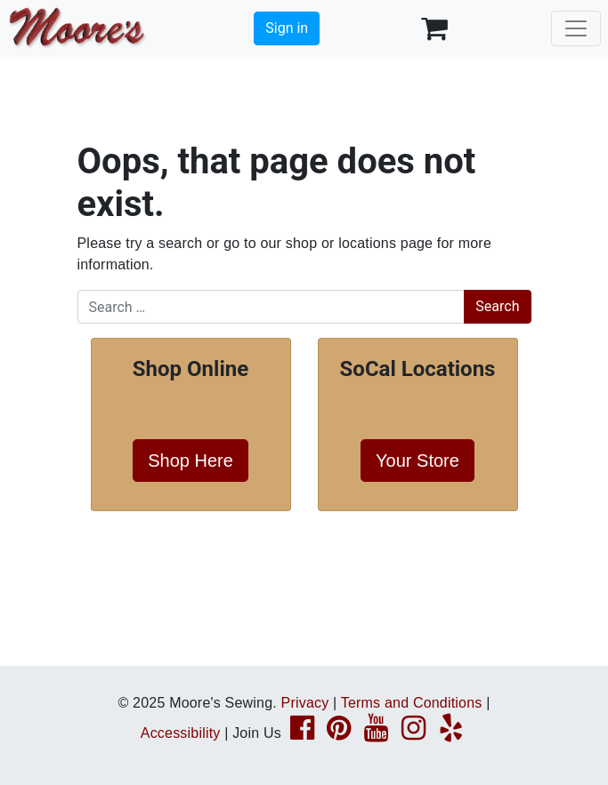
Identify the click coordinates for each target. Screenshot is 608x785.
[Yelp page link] (451, 733)
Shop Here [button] (190, 460)
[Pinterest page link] (339, 733)
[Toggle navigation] (576, 28)
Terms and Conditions (411, 702)
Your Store (417, 460)
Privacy (305, 702)
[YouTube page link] (376, 733)
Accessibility (181, 733)
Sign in (286, 28)
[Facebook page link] (302, 733)
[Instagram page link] (413, 733)
